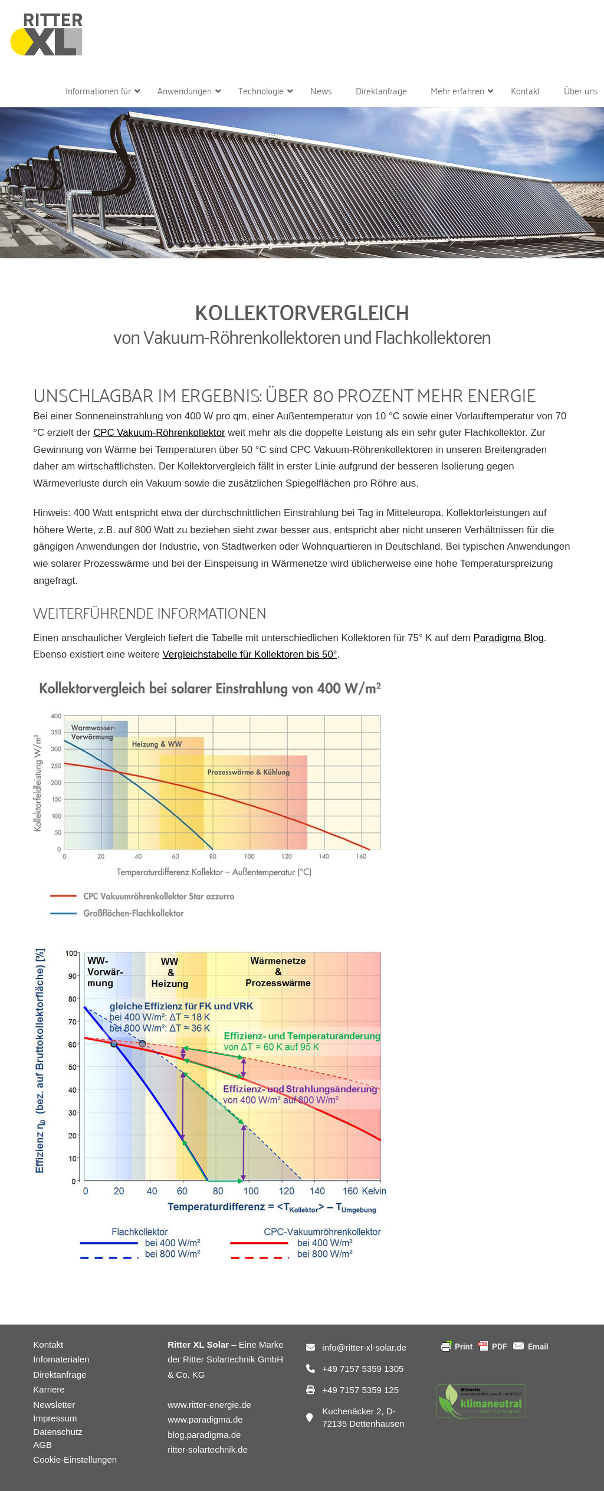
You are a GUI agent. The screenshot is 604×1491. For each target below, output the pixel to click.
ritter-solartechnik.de (208, 1449)
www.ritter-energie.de (209, 1405)
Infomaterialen (61, 1359)
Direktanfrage (59, 1375)
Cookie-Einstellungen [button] (75, 1459)
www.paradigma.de (205, 1419)
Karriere (48, 1389)
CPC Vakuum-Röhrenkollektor (159, 432)
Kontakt (48, 1344)
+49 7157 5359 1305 (362, 1369)
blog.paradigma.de (204, 1435)
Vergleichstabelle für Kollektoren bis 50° (250, 654)
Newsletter (54, 1405)
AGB (42, 1445)
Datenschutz (57, 1432)
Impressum (55, 1418)
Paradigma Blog (508, 637)
